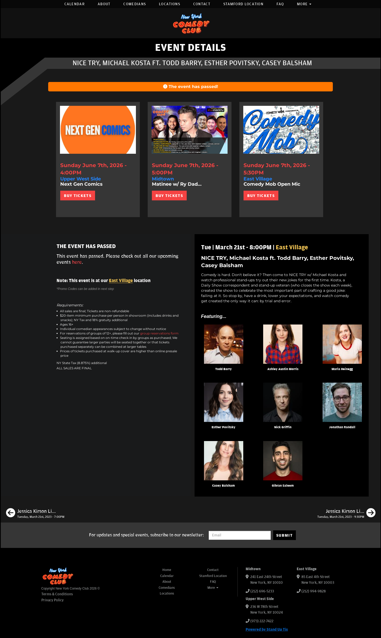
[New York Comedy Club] (191, 23)
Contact (201, 4)
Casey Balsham (223, 486)
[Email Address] (240, 535)
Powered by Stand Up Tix (267, 629)
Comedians (134, 4)
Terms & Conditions (57, 594)
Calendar (74, 4)
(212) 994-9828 (313, 591)
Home (166, 570)
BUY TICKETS (77, 195)
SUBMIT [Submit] (284, 535)
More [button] (304, 4)
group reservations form (159, 333)
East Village (121, 280)
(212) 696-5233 (262, 591)
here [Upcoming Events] (77, 262)
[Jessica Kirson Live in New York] (35, 514)
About (104, 4)
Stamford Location (243, 4)
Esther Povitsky (223, 427)
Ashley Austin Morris (283, 369)
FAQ (280, 4)
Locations (169, 4)
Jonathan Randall (342, 427)
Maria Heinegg (342, 369)
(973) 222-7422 (261, 621)
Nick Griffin (282, 427)
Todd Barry (223, 369)
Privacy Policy (52, 600)
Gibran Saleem (283, 486)
